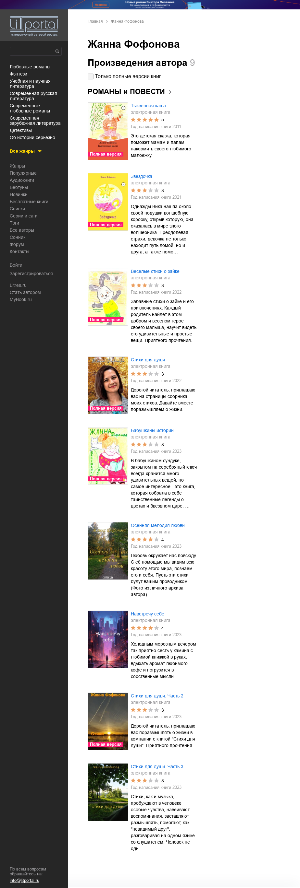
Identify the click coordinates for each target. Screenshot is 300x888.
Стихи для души (148, 359)
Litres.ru (18, 285)
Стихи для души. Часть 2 (157, 695)
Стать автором (25, 292)
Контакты (19, 251)
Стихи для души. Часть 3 (157, 766)
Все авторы (22, 230)
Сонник (17, 237)
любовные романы (30, 66)
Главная (95, 21)
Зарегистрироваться (31, 273)
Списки (17, 208)
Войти (16, 265)
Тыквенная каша (148, 105)
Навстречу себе (147, 613)
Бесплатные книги (29, 201)
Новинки (19, 194)
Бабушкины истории (152, 430)
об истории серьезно (32, 137)
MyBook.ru (21, 299)
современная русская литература (33, 96)
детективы (21, 130)
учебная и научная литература (30, 83)
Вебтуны (19, 187)
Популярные (23, 173)
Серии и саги (24, 215)
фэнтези (18, 73)
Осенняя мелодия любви (158, 525)
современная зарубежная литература (35, 120)
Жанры (17, 166)
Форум (17, 244)
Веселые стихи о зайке (155, 271)
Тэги (14, 223)
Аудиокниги (22, 180)
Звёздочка (141, 176)
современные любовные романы (30, 108)
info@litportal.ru (24, 880)
